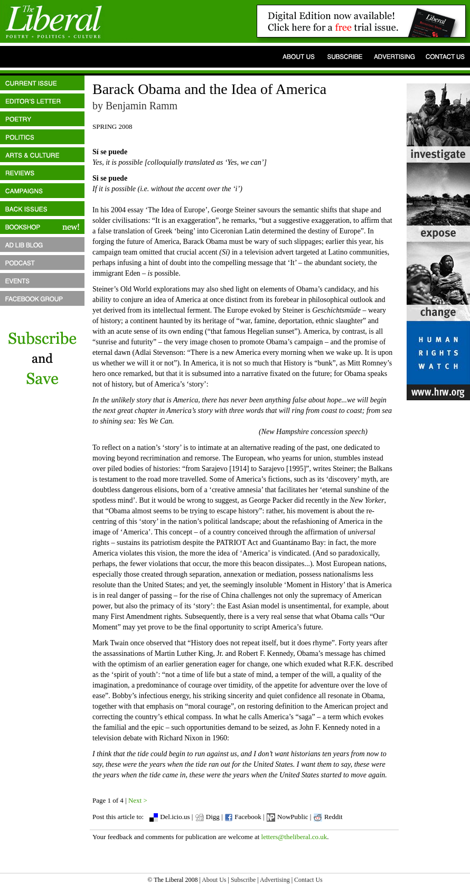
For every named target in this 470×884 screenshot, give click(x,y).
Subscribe (243, 879)
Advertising (275, 879)
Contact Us (308, 879)
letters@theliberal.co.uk (294, 837)
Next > (137, 800)
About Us (214, 879)
